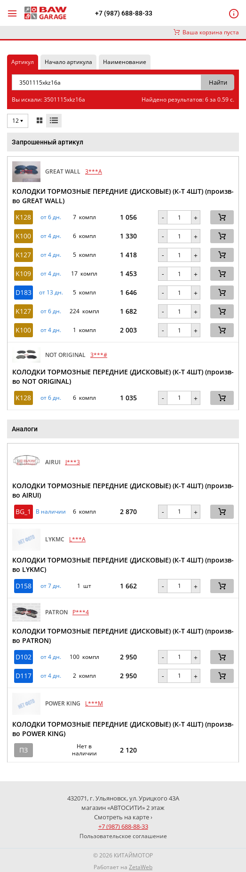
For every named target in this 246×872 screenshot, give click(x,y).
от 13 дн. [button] (51, 292)
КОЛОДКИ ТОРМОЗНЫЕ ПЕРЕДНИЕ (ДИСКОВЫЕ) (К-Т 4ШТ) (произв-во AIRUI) (123, 490)
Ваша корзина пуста (206, 32)
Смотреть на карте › (123, 817)
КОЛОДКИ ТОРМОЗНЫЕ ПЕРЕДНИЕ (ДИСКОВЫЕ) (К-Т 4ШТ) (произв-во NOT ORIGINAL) (123, 376)
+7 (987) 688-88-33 (123, 13)
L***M (94, 703)
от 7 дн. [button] (50, 586)
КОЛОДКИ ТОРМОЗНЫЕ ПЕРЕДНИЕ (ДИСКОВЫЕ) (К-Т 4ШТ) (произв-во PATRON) (123, 635)
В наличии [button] (51, 512)
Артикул (22, 62)
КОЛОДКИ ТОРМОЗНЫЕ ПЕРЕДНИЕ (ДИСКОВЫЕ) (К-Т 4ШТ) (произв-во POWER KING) (123, 729)
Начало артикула (68, 62)
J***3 (72, 462)
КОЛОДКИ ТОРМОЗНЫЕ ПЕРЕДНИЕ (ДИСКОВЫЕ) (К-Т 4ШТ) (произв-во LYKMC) (123, 564)
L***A (77, 539)
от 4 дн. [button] (50, 236)
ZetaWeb (140, 867)
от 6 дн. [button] (50, 217)
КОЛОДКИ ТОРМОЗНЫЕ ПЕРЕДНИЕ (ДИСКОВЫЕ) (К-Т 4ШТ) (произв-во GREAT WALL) (123, 196)
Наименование (124, 62)
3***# (98, 355)
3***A (93, 171)
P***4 (80, 612)
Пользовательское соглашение (123, 836)
